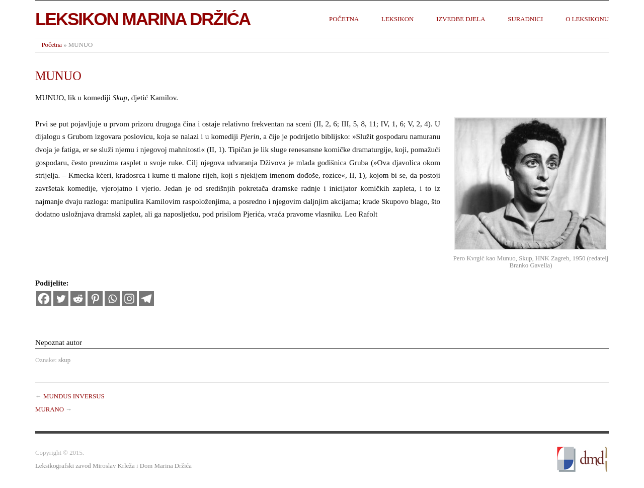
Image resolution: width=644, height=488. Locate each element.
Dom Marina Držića (166, 465)
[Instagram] (129, 298)
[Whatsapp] (112, 298)
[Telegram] (146, 298)
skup (64, 360)
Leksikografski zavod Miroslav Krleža (85, 465)
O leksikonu (587, 19)
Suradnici (525, 19)
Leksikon (397, 19)
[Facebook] (43, 298)
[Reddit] (78, 298)
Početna (344, 19)
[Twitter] (60, 298)
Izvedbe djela (460, 19)
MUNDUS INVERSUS (74, 396)
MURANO (49, 409)
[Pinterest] (95, 298)
